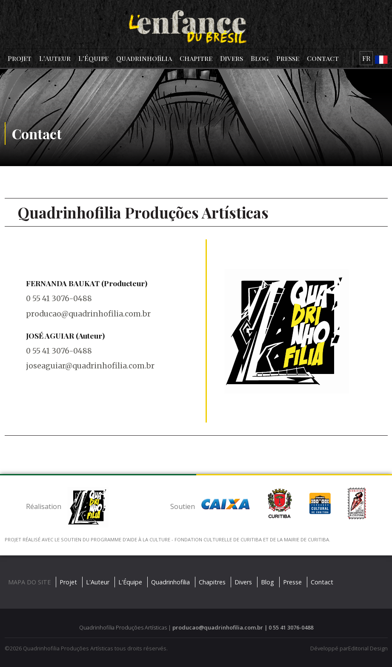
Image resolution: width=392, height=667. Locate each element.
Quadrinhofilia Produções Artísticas (68, 648)
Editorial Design (368, 648)
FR (366, 58)
